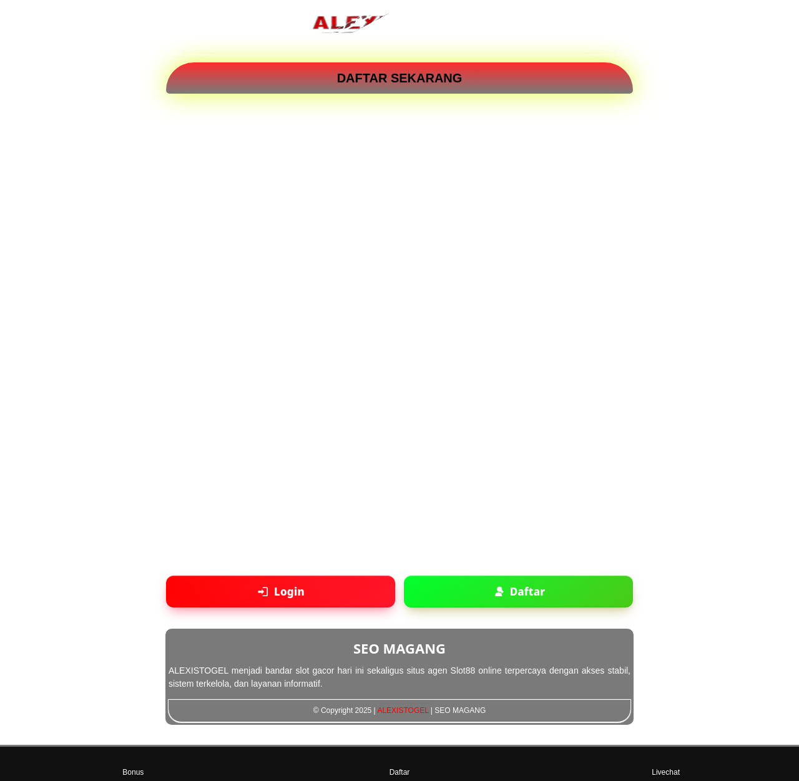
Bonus (133, 763)
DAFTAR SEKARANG (400, 78)
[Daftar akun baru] (518, 591)
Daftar (400, 763)
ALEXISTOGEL (402, 710)
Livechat (666, 763)
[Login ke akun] (280, 591)
